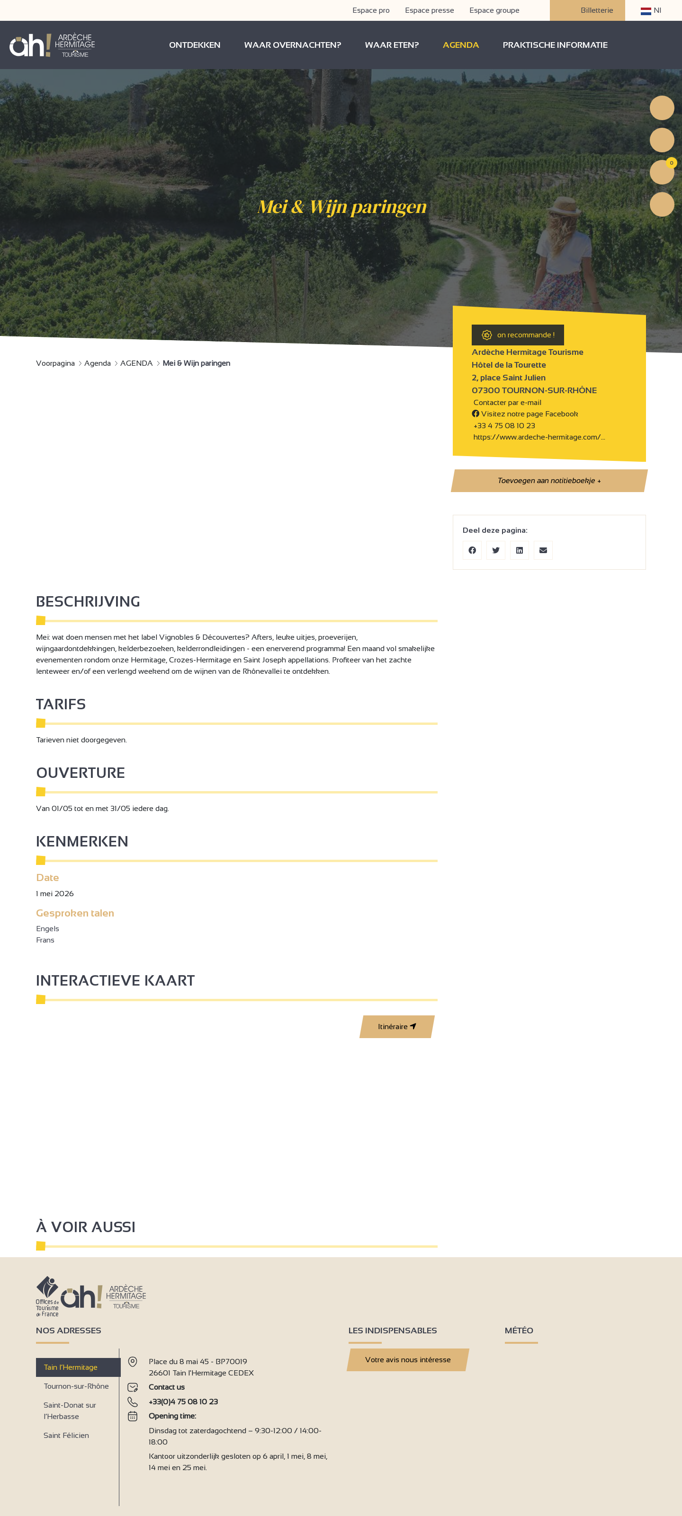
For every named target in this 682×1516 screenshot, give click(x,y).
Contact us (167, 1387)
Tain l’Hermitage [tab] (71, 1367)
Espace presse (429, 10)
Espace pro (371, 10)
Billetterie (587, 10)
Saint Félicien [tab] (66, 1435)
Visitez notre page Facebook (525, 414)
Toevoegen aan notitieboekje (549, 480)
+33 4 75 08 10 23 (504, 426)
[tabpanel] (230, 1423)
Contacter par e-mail (506, 402)
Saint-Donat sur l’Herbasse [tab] (70, 1410)
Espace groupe (494, 10)
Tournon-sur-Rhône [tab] (76, 1386)
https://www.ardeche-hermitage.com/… (538, 437)
